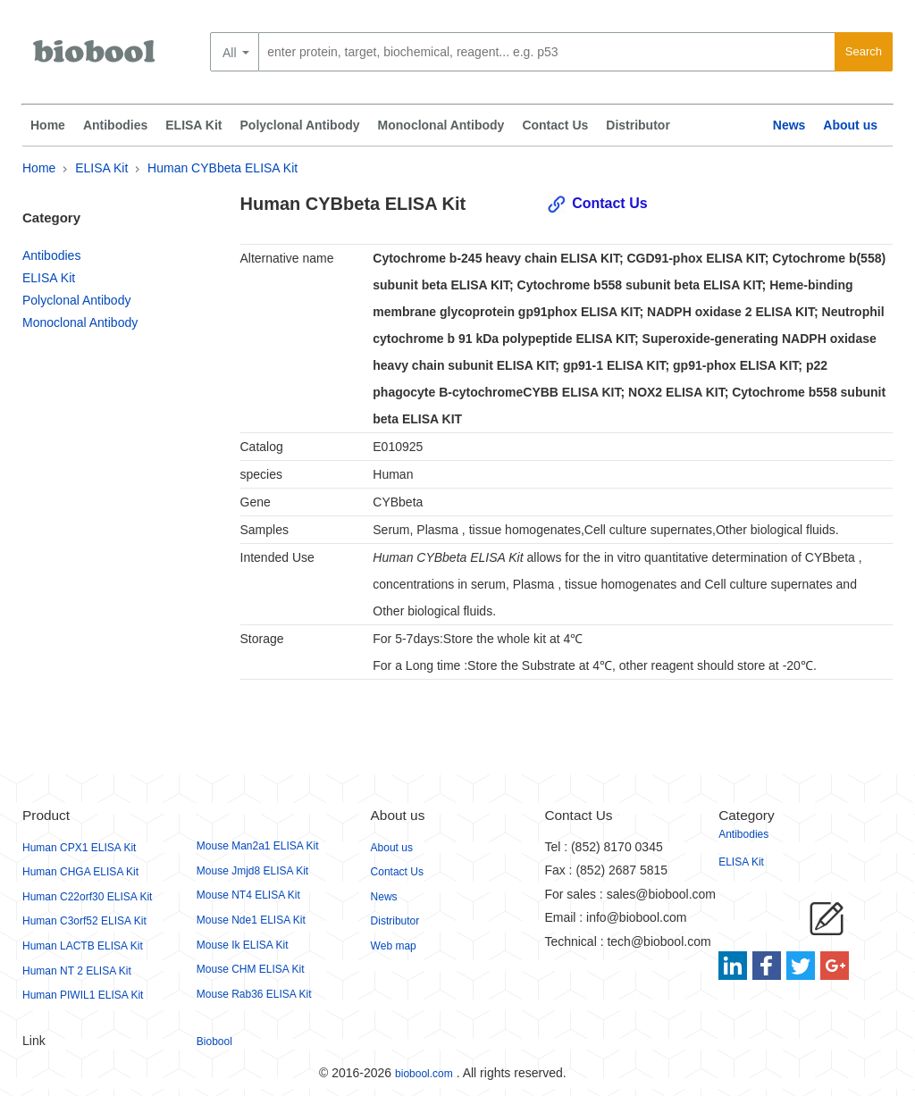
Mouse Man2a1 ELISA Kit (258, 846)
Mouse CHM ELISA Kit (251, 969)
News (789, 125)
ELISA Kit (193, 125)
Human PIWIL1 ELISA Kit (82, 995)
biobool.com (424, 1073)
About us (850, 125)
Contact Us (555, 125)
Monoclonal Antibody (441, 125)
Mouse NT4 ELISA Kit (248, 895)
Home (47, 125)
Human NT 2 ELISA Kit (76, 971)
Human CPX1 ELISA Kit (79, 847)
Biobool (214, 1041)
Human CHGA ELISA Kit (80, 872)
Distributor (638, 125)
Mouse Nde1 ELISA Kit (251, 920)
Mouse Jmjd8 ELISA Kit (252, 871)
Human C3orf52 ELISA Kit (84, 921)
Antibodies (115, 125)
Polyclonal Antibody (300, 125)
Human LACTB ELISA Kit (82, 946)
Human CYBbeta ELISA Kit (222, 168)
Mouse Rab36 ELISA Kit (254, 994)
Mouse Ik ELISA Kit (243, 945)
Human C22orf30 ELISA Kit (87, 897)
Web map (393, 946)
